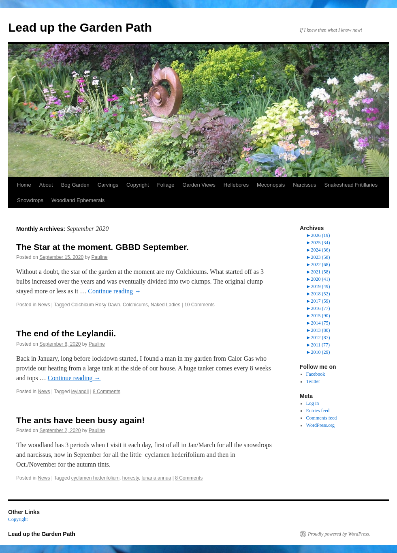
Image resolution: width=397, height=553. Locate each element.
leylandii (80, 391)
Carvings (108, 185)
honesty (130, 478)
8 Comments (106, 391)
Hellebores (236, 185)
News (44, 305)
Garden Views (198, 185)
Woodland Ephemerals (78, 200)
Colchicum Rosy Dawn (95, 305)
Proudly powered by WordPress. (339, 534)
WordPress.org (320, 425)
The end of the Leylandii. (66, 333)
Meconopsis (271, 185)
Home (24, 185)
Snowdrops (30, 200)
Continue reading (114, 291)
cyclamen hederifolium (95, 478)
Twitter (313, 381)
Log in (312, 403)
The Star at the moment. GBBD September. (102, 247)
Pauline (100, 257)
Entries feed (318, 410)
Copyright (137, 185)
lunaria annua (156, 478)
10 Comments (199, 305)
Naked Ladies (165, 305)
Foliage (166, 185)
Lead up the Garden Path (80, 27)
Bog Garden (75, 185)
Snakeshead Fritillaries (351, 185)
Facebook (315, 374)
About (46, 185)
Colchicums (135, 305)
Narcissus (304, 185)
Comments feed (321, 418)
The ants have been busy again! (80, 420)
